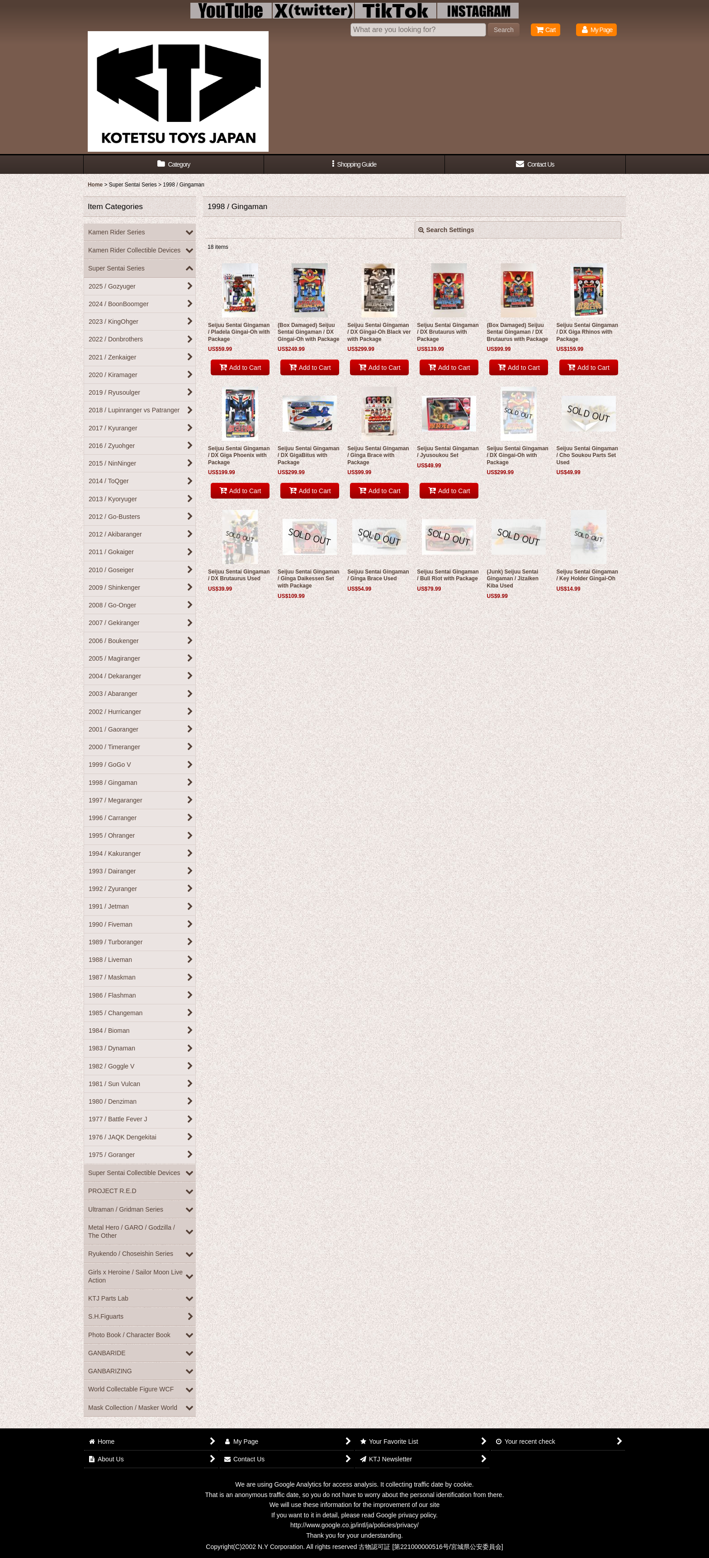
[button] (354, 164)
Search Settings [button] (446, 229)
